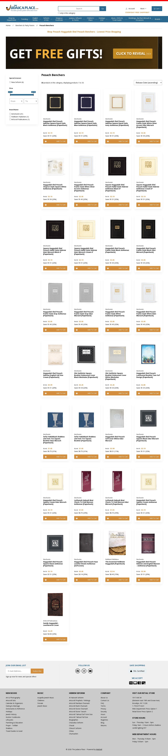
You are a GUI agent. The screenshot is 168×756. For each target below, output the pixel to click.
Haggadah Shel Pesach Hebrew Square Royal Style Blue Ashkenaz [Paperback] (85, 123)
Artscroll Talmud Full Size (78, 717)
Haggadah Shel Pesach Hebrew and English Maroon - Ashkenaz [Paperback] (148, 564)
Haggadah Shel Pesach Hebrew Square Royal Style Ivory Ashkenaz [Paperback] (117, 123)
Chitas (71, 731)
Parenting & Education (14, 723)
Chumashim (73, 734)
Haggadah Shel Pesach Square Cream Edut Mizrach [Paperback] (54, 502)
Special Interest (15, 78)
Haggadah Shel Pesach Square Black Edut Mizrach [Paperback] (147, 439)
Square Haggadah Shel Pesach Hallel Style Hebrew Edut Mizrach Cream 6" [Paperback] (85, 251)
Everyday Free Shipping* (138, 12)
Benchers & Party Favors (25, 25)
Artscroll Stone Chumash (78, 709)
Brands (157, 19)
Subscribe (37, 671)
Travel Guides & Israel (14, 731)
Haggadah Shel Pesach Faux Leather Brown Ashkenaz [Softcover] (86, 564)
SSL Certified (137, 671)
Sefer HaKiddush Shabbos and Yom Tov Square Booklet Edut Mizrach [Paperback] (54, 440)
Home (8, 25)
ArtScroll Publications (19, 119)
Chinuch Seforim (75, 728)
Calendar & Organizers (14, 703)
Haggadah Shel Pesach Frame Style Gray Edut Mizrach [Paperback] (83, 314)
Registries (104, 720)
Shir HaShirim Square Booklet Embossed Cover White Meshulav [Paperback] (115, 376)
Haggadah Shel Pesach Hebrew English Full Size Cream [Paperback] (53, 375)
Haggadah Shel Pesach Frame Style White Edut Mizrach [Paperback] (146, 314)
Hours (103, 714)
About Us (104, 698)
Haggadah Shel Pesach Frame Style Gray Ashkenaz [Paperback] (54, 314)
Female (40, 703)
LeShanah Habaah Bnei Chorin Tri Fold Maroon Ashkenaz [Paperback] (83, 502)
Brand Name (14, 110)
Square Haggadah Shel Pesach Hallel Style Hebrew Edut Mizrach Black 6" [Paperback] (54, 251)
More (143, 8)
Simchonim (15, 114)
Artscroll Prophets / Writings (79, 700)
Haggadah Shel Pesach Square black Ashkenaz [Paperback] (53, 564)
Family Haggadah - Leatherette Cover (51, 624)
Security (104, 711)
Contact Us (105, 700)
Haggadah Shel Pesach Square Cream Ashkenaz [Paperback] (146, 502)
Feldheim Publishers (19, 117)
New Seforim (16, 82)
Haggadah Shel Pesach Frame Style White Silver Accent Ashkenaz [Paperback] (84, 188)
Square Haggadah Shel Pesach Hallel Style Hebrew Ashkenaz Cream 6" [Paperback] (147, 188)
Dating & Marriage (13, 706)
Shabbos (9, 728)
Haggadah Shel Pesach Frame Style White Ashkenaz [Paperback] (115, 314)
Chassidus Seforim (76, 723)
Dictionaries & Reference (15, 709)
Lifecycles (9, 720)
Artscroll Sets (11, 700)
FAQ (102, 703)
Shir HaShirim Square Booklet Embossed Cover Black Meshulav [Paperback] (86, 375)
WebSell (99, 749)
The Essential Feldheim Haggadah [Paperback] (115, 563)
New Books (11, 693)
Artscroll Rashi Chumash (78, 706)
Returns (104, 725)
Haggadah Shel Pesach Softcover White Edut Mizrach (115, 439)
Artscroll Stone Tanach (77, 711)
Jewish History (11, 714)
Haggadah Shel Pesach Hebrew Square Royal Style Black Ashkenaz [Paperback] (55, 123)
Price (11, 88)
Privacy (103, 709)
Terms (103, 706)
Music (40, 693)
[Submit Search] (102, 8)
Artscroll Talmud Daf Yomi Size (81, 714)
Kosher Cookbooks (13, 717)
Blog (102, 723)
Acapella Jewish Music (45, 698)
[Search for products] (79, 8)
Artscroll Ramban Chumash (79, 703)
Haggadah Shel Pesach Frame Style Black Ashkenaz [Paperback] (117, 250)
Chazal (71, 725)
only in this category (66, 13)
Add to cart (55, 141)
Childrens (40, 700)
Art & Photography (13, 698)
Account (130, 8)
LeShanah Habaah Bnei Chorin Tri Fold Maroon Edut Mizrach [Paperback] (117, 502)
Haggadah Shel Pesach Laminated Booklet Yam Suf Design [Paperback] (148, 375)
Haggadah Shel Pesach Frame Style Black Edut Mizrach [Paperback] (146, 250)
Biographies (73, 720)
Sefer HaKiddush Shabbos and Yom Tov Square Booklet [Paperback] (85, 439)
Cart (157, 8)
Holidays (9, 711)
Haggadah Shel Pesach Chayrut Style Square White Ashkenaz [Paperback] (54, 187)
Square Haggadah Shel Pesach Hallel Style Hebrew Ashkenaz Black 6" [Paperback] (116, 188)
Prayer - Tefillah (12, 725)
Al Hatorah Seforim (76, 698)
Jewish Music (42, 706)
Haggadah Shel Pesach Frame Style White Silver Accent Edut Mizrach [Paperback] (146, 124)
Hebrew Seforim (77, 693)
